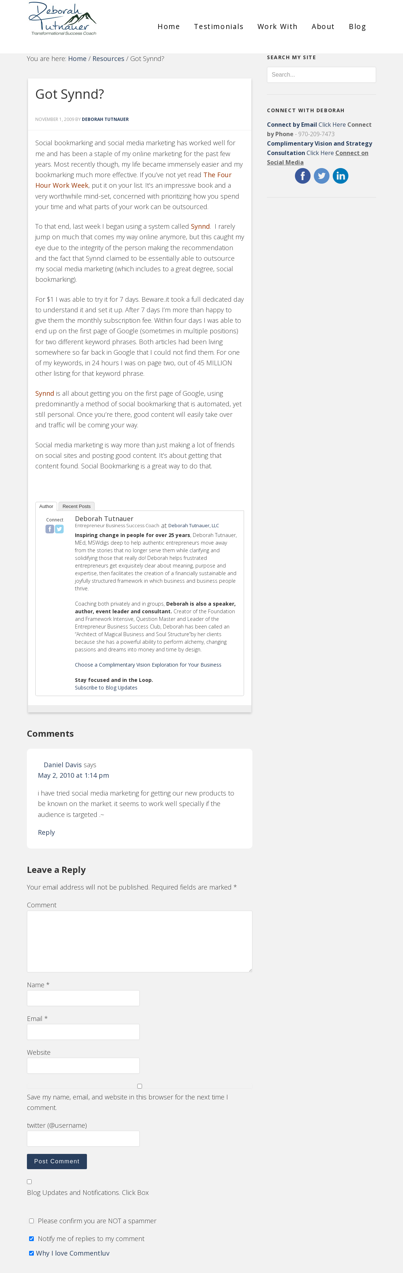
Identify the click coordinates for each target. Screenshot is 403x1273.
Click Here (306, 125)
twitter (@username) (57, 1125)
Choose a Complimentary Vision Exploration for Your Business (148, 664)
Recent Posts (77, 506)
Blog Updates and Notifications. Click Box (88, 1192)
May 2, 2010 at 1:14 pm (73, 775)
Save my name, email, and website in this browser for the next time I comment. (127, 1102)
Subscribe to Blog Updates (106, 687)
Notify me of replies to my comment (85, 1238)
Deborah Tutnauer (104, 518)
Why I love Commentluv (72, 1253)
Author (46, 506)
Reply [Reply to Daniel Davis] (46, 832)
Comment (41, 904)
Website (39, 1052)
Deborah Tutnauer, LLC (193, 525)
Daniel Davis (63, 764)
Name (38, 984)
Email (37, 1018)
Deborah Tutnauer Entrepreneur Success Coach (81, 23)
